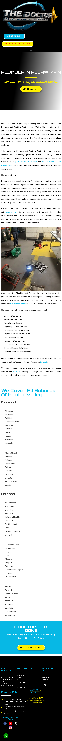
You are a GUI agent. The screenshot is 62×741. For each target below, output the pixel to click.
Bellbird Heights (12, 421)
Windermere (10, 611)
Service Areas (25, 668)
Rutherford (9, 566)
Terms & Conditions (46, 685)
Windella (9, 608)
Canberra (20, 677)
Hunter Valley (21, 682)
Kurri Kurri (9, 439)
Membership (46, 677)
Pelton (8, 467)
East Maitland (11, 524)
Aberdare (9, 411)
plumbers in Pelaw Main (26, 161)
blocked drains (12, 212)
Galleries (45, 679)
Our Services (6, 669)
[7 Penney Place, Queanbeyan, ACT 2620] (1, 712)
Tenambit (9, 600)
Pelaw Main (10, 463)
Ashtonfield (10, 506)
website (16, 371)
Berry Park (9, 510)
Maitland (8, 494)
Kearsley (8, 436)
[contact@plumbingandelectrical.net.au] (1, 702)
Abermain (9, 414)
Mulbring (8, 456)
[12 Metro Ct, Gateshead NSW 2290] (1, 707)
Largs (7, 552)
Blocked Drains (6, 679)
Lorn (7, 555)
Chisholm (9, 520)
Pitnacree (9, 586)
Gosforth (8, 535)
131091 (43, 362)
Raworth (8, 590)
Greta (7, 432)
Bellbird (8, 418)
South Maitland (11, 593)
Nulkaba (8, 460)
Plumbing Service (7, 677)
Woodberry (10, 615)
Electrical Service (7, 686)
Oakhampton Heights (14, 569)
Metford (8, 559)
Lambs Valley (11, 548)
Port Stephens (21, 687)
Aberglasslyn (10, 502)
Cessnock (9, 402)
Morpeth (8, 562)
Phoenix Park (10, 576)
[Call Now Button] (5, 735)
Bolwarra (9, 513)
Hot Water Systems (4, 682)
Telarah (8, 597)
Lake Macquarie (22, 685)
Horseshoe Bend (12, 544)
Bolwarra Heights (12, 517)
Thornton (9, 604)
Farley (7, 527)
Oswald (8, 573)
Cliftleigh (8, 428)
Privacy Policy (46, 682)
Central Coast (21, 680)
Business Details (10, 692)
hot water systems (18, 303)
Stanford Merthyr (12, 481)
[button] (31, 50)
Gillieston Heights (12, 531)
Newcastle (20, 675)
